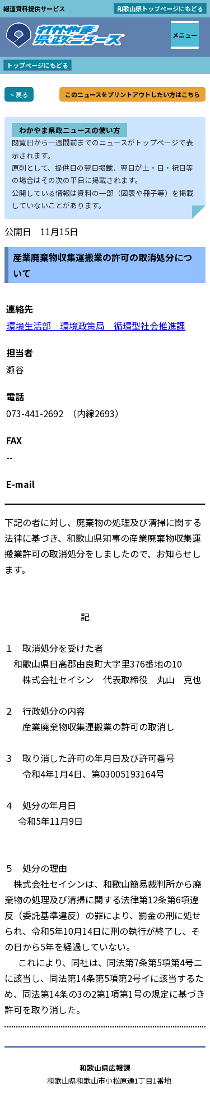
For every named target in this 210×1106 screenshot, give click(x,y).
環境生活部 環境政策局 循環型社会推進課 (95, 325)
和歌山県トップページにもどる (160, 8)
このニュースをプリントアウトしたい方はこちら (132, 94)
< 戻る (19, 94)
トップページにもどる (37, 65)
